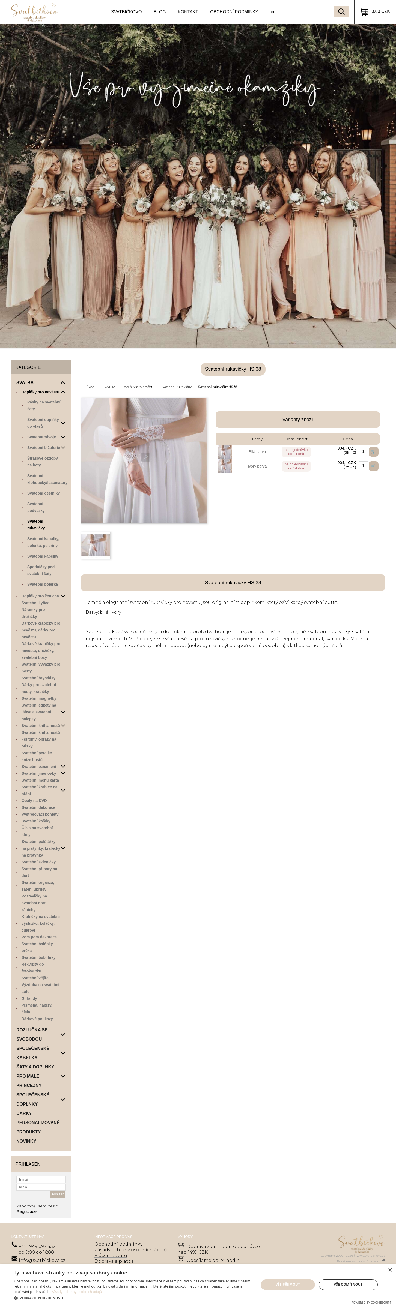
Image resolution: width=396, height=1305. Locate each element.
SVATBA (108, 387)
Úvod (90, 387)
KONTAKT (188, 12)
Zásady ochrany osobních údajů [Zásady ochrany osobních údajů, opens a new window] (76, 1291)
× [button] (390, 1270)
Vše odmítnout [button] (348, 1284)
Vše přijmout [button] (288, 1284)
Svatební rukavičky (177, 387)
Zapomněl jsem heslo (37, 1206)
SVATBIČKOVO (126, 12)
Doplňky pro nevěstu (138, 387)
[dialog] (198, 1284)
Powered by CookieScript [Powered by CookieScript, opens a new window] (371, 1302)
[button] (133, 1298)
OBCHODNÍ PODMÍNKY (234, 12)
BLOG (160, 12)
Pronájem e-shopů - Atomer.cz (361, 1261)
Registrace (26, 1211)
